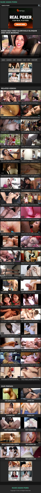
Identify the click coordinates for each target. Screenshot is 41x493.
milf (14, 60)
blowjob (19, 60)
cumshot (9, 60)
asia (29, 60)
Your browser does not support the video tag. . (20, 46)
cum (24, 60)
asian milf (34, 60)
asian (3, 60)
